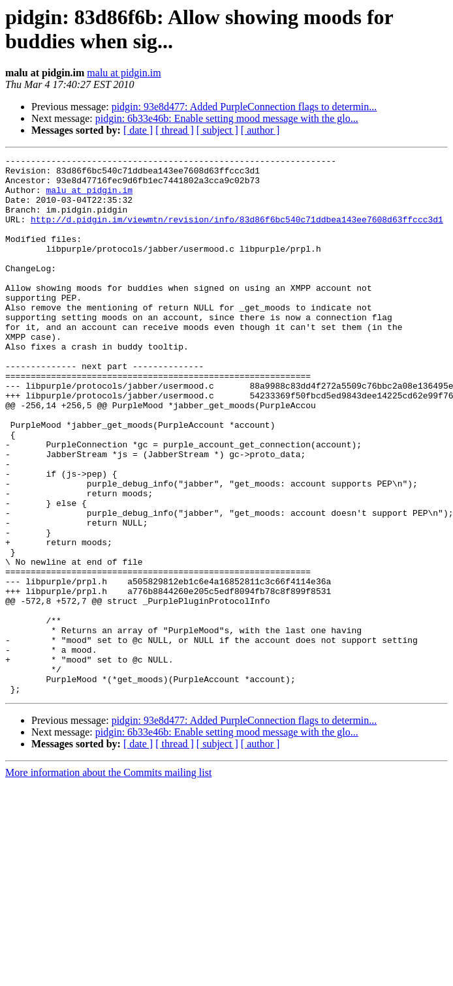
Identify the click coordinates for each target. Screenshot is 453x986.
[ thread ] (174, 130)
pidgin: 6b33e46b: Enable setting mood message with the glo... (226, 118)
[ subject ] (217, 130)
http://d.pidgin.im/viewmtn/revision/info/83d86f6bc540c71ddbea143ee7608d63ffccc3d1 (237, 233)
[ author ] (260, 130)
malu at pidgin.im (124, 72)
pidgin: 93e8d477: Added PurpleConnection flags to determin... (244, 106)
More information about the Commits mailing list (108, 880)
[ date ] (138, 130)
